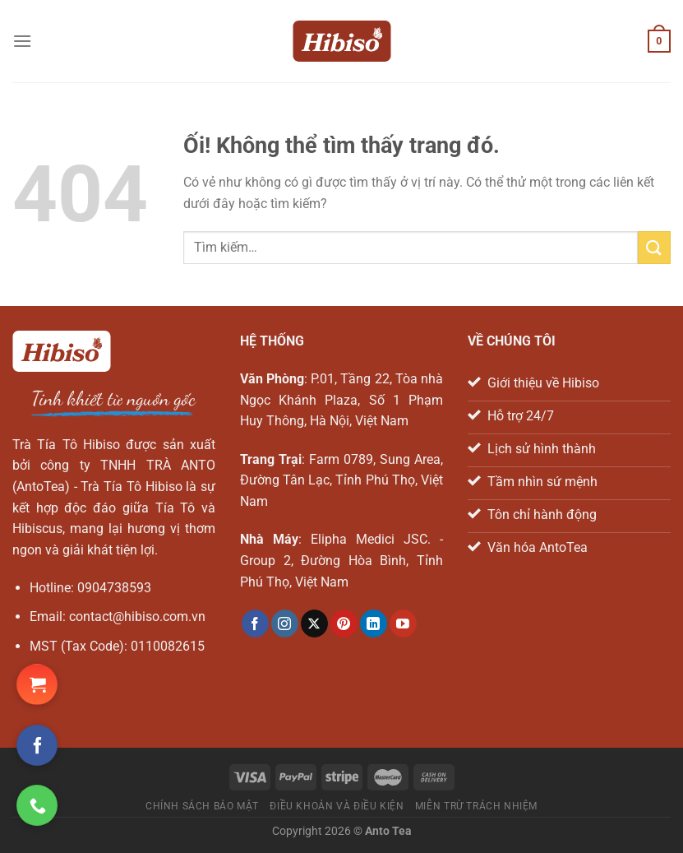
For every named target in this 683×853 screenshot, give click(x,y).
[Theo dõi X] (314, 623)
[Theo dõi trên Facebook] (255, 623)
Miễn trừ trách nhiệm (476, 806)
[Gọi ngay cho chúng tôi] (37, 805)
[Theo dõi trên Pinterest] (344, 623)
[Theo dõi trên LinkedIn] (373, 623)
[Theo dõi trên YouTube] (403, 623)
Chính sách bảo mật (202, 806)
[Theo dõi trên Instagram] (284, 623)
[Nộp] (654, 247)
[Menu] (22, 41)
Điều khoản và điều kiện (337, 806)
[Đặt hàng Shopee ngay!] (37, 684)
